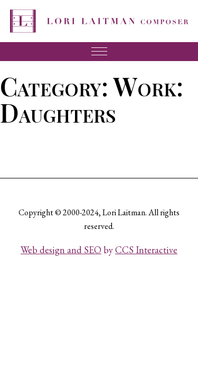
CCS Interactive (146, 250)
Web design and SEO (61, 250)
